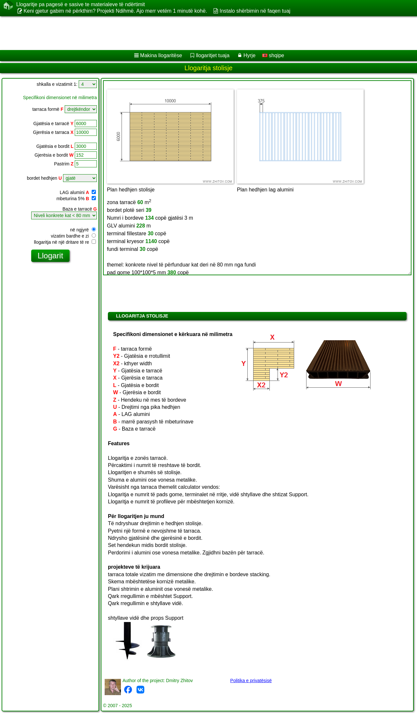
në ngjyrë (83, 229)
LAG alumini (78, 192)
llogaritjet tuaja (212, 55)
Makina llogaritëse (161, 55)
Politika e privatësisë (251, 680)
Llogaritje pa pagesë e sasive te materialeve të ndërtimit (80, 4)
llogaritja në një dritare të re (65, 242)
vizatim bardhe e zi (73, 236)
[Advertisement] (197, 33)
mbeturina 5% (76, 198)
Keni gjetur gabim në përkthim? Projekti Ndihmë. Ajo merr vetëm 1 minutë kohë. (115, 11)
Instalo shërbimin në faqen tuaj (254, 11)
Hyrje (249, 55)
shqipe (273, 55)
